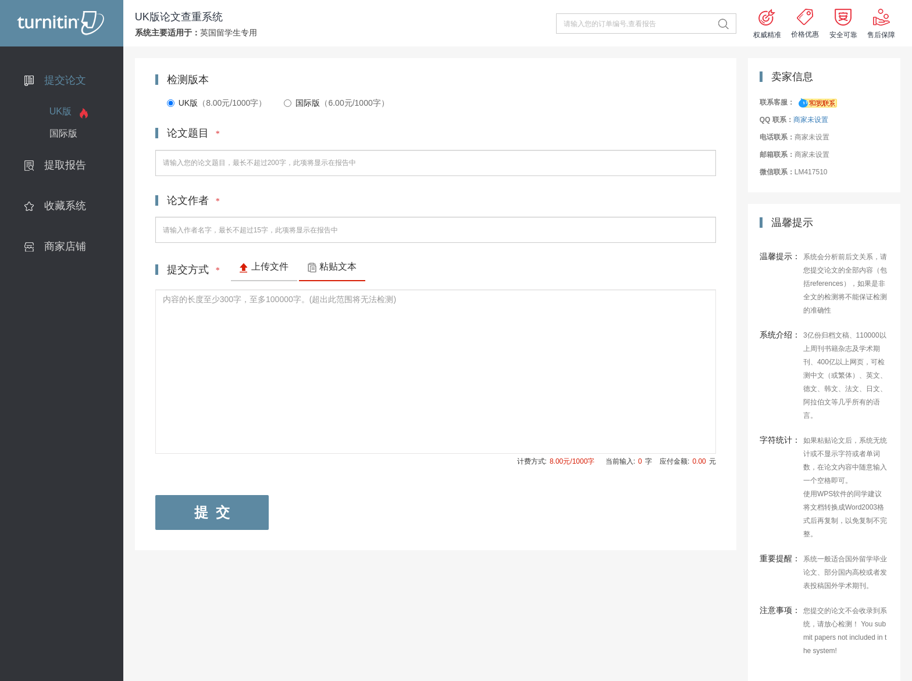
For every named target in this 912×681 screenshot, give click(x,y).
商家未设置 (810, 120)
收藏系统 (65, 206)
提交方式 (193, 269)
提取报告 (65, 165)
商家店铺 (65, 246)
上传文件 (269, 266)
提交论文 (65, 80)
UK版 (60, 111)
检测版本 (188, 79)
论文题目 (193, 133)
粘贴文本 (338, 266)
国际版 (63, 133)
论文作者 (193, 200)
